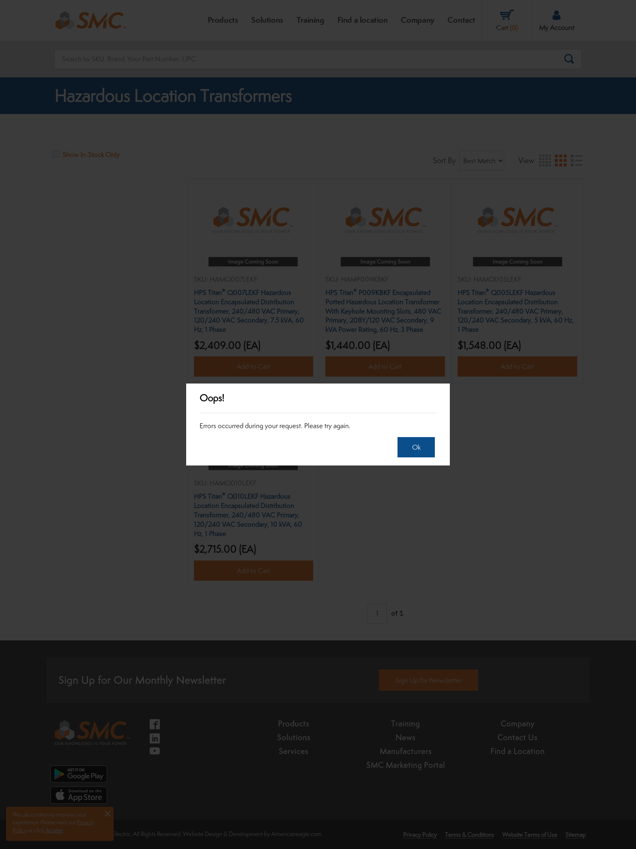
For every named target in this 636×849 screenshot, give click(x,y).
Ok (414, 447)
